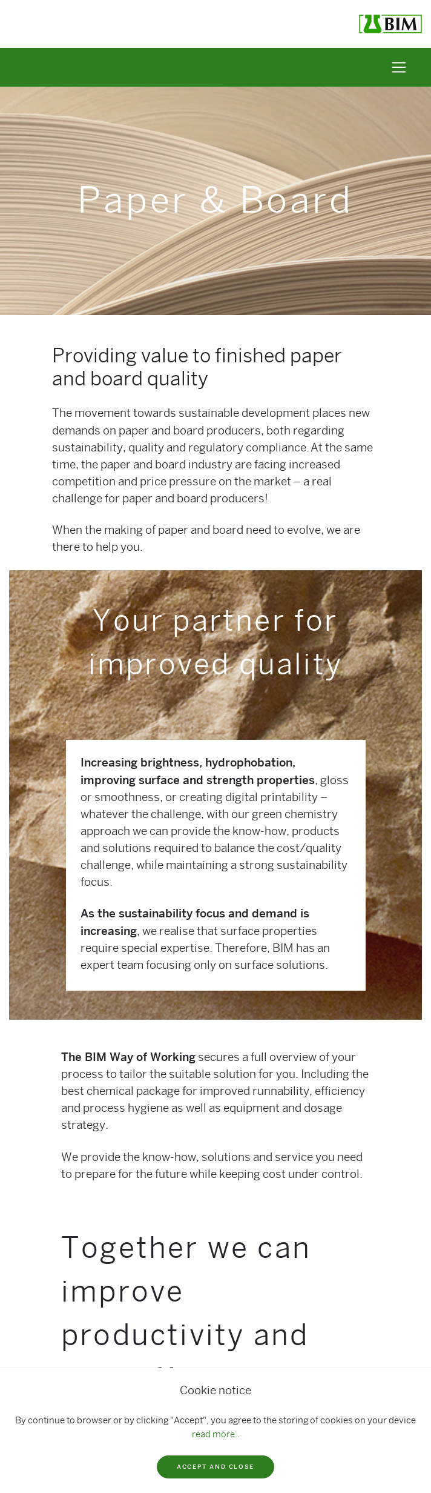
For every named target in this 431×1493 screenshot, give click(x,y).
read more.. (216, 1434)
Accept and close (215, 1467)
